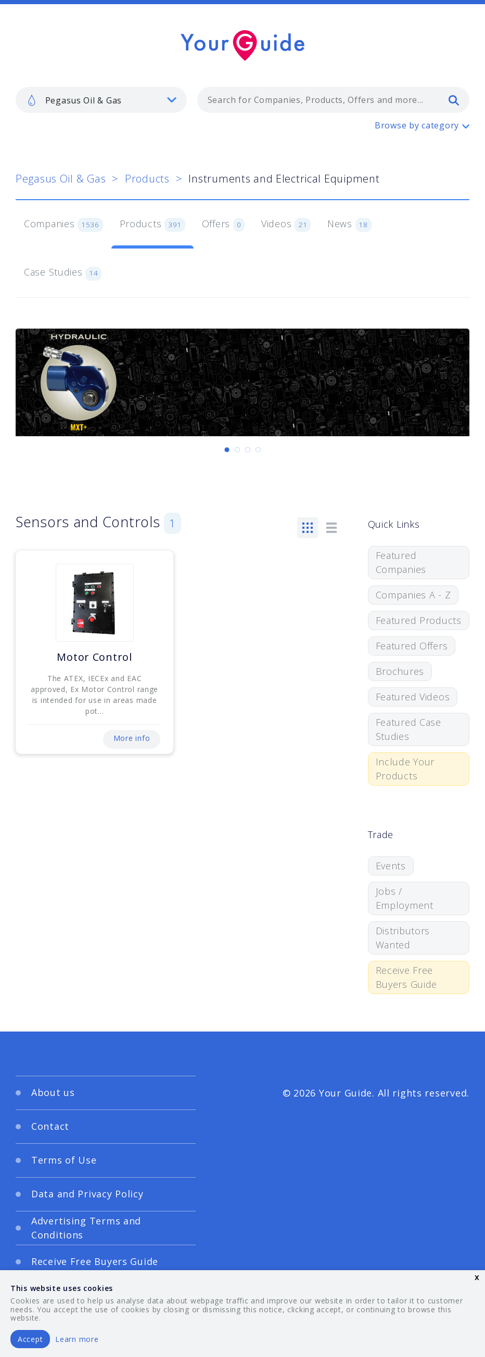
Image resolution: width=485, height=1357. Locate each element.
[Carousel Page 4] (258, 449)
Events (391, 865)
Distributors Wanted (403, 937)
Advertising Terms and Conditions (86, 1228)
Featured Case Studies (408, 729)
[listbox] (101, 100)
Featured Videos (413, 696)
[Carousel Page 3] (247, 449)
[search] (453, 100)
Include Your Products (405, 768)
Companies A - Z (413, 595)
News (349, 224)
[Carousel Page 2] (237, 449)
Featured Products (419, 620)
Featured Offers (412, 646)
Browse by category (417, 125)
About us (53, 1092)
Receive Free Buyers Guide (407, 977)
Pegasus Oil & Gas (61, 179)
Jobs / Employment (404, 898)
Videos (286, 224)
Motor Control (94, 657)
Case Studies (62, 273)
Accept (30, 1339)
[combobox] (333, 100)
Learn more (76, 1339)
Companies (63, 224)
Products (147, 179)
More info (131, 738)
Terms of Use (64, 1160)
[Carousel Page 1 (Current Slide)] (226, 449)
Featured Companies (401, 562)
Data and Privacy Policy (87, 1194)
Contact (50, 1126)
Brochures (400, 671)
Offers (223, 224)
